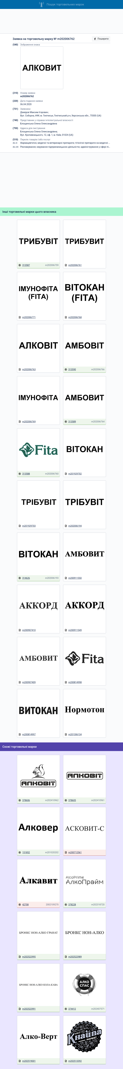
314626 (24, 578)
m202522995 (27, 956)
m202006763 (27, 369)
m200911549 (73, 630)
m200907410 (27, 630)
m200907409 (27, 682)
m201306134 (73, 734)
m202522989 (73, 956)
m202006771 (27, 317)
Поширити (101, 38)
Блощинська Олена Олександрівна (38, 123)
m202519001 (27, 1061)
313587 (24, 265)
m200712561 (73, 852)
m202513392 (73, 1061)
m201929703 (27, 526)
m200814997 (27, 734)
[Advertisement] (61, 21)
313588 (24, 473)
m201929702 (73, 473)
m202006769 (27, 421)
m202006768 (73, 317)
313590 (70, 369)
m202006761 (73, 265)
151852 (24, 852)
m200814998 (73, 682)
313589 (70, 421)
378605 (70, 800)
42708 (23, 904)
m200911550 (73, 578)
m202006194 (73, 526)
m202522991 (27, 1009)
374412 (70, 1009)
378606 (24, 800)
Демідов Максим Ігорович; (34, 112)
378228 (70, 904)
